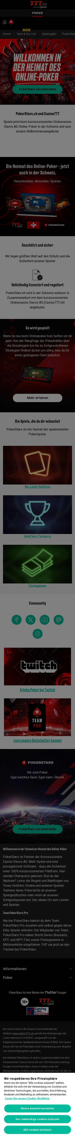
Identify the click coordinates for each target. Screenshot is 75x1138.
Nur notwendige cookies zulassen (37, 1119)
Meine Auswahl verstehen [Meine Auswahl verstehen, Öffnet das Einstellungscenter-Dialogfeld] (37, 1108)
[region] (37, 1105)
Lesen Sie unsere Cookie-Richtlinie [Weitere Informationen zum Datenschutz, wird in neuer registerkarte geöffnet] (27, 1098)
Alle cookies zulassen (37, 1129)
